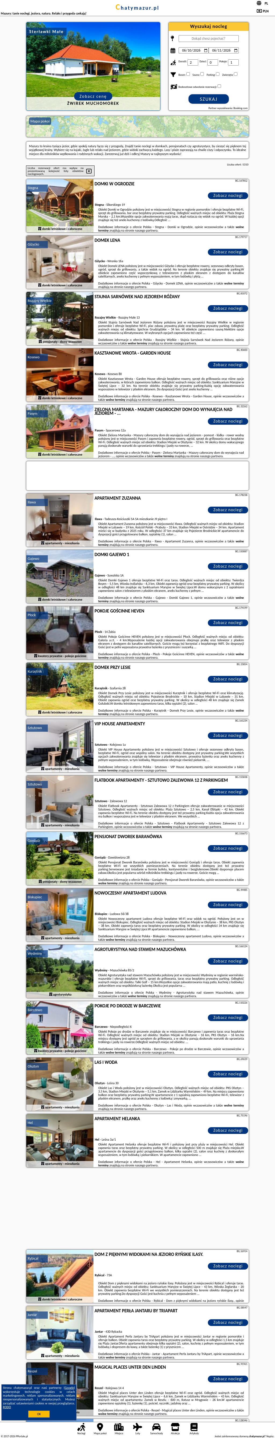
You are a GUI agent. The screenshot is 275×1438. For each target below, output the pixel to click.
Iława (32, 502)
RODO (7, 1407)
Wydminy (35, 953)
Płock (32, 615)
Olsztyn (33, 1066)
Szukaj (209, 99)
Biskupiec (35, 897)
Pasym (32, 413)
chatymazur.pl (138, 8)
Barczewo (35, 1010)
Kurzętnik (35, 671)
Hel (30, 1122)
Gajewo (33, 558)
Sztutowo (35, 728)
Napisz (270, 1436)
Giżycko (33, 244)
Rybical (33, 1258)
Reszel (32, 1371)
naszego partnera (146, 230)
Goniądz (34, 840)
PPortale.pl (22, 1436)
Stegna (33, 188)
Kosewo (33, 357)
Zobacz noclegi (228, 195)
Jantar (32, 1315)
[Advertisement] (137, 1209)
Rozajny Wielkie (40, 300)
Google (69, 1388)
